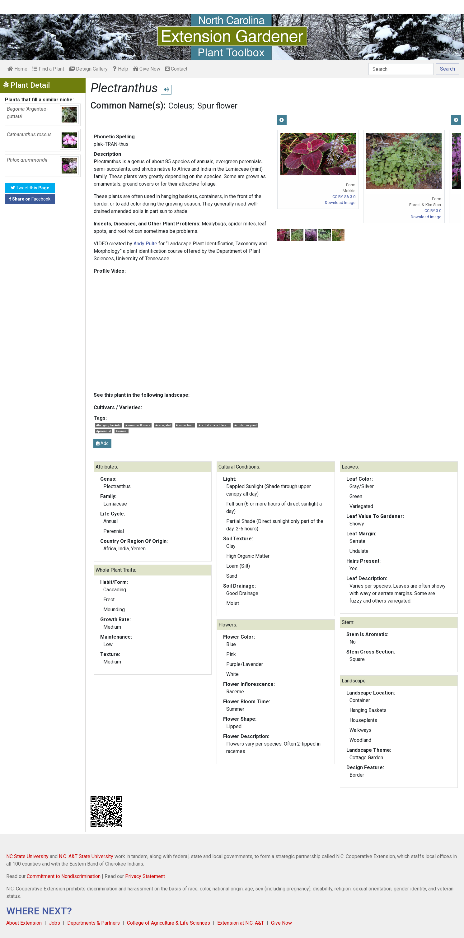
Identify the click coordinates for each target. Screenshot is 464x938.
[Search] (401, 69)
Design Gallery (88, 69)
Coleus (180, 105)
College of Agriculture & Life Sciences (168, 923)
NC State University (27, 856)
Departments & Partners (93, 923)
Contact (176, 69)
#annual (121, 431)
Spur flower (217, 105)
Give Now (146, 69)
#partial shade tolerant (214, 425)
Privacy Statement (145, 876)
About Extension (24, 923)
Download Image (340, 202)
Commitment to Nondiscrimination (64, 876)
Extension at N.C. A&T (240, 923)
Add (102, 443)
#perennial (103, 431)
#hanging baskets (108, 425)
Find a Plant (48, 69)
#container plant (245, 425)
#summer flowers (137, 425)
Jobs (54, 923)
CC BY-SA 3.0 (343, 196)
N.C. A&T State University (86, 856)
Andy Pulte (145, 244)
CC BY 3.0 (432, 210)
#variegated (163, 425)
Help (120, 69)
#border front (185, 425)
